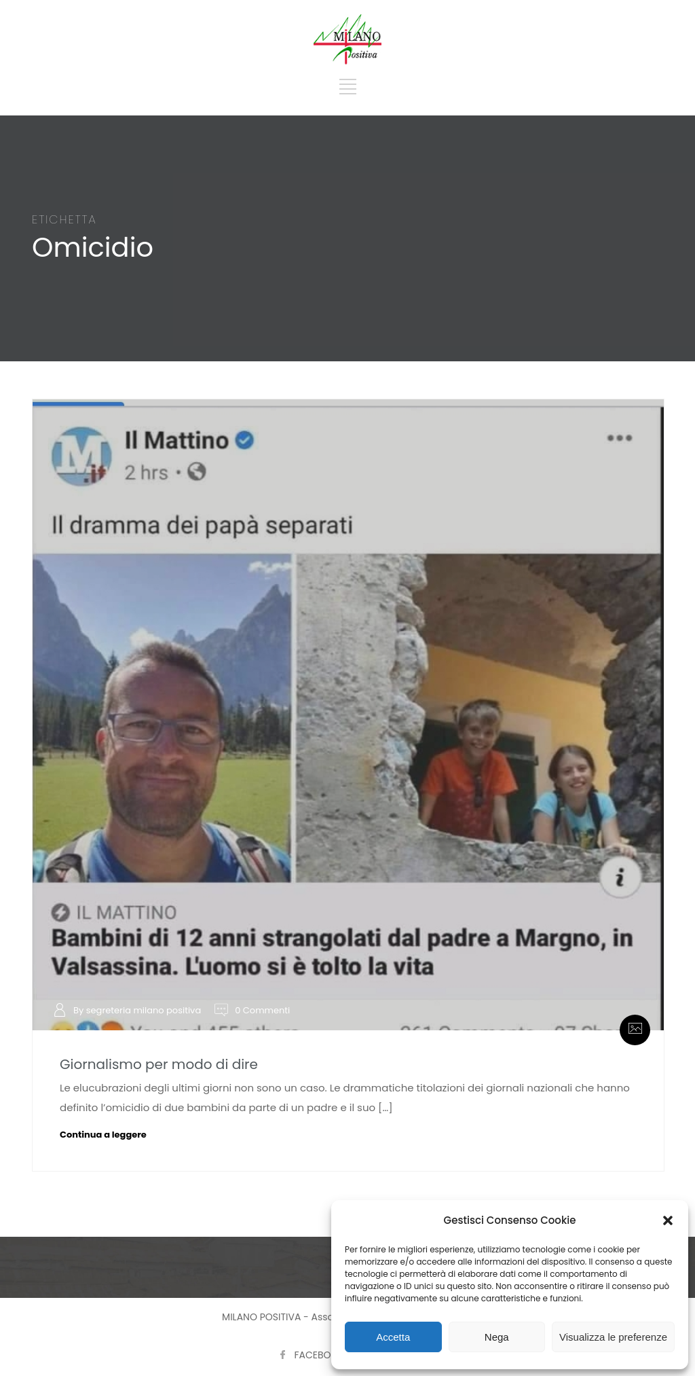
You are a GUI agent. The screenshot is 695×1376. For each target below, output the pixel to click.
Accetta (393, 1337)
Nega (497, 1337)
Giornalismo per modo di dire (159, 1064)
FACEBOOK (319, 1355)
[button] (668, 1220)
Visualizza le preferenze (613, 1337)
